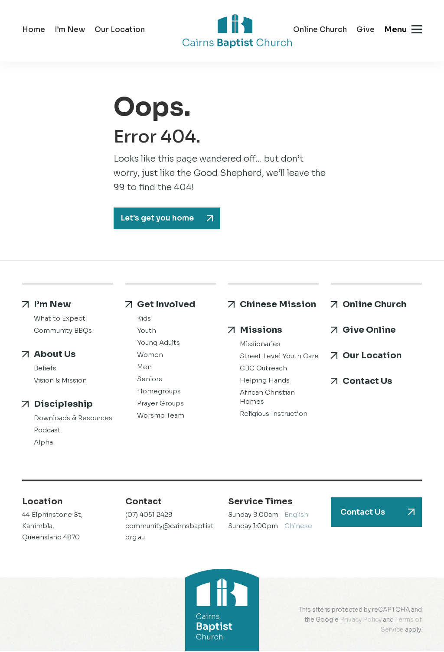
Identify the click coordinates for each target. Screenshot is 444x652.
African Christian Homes (267, 397)
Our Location (120, 30)
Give (365, 30)
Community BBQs (63, 331)
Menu (395, 29)
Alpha (43, 443)
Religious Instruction (273, 414)
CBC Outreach (263, 369)
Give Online (369, 330)
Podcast (47, 431)
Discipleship (63, 404)
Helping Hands (265, 381)
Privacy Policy (361, 620)
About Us (55, 355)
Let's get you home (158, 219)
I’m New (70, 30)
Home (33, 30)
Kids (144, 319)
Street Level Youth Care (279, 357)
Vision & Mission (60, 381)
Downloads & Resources (73, 419)
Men (144, 367)
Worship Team (160, 416)
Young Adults (158, 343)
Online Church (320, 30)
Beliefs (45, 369)
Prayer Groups (160, 404)
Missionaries (260, 345)
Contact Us (367, 381)
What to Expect (59, 319)
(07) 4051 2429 (149, 515)
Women (150, 355)
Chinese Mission (278, 305)
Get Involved (166, 305)
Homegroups (159, 392)
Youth (146, 331)
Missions (261, 330)
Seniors (149, 380)
